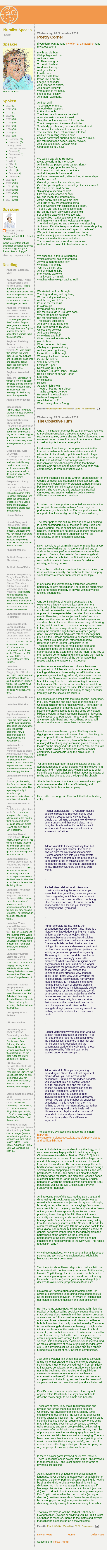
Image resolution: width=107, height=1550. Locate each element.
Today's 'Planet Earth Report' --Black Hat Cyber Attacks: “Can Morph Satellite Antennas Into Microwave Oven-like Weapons (19, 584)
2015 (9, 132)
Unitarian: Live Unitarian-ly (14, 746)
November (14, 142)
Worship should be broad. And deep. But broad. (19, 752)
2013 (9, 179)
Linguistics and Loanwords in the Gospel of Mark (19, 488)
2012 (9, 183)
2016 (9, 129)
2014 (9, 136)
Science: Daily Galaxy (18, 574)
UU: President (14, 1063)
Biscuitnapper (14, 407)
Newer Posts (44, 1534)
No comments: (89, 409)
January (13, 176)
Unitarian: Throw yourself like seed (16, 925)
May (11, 164)
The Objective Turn (54, 421)
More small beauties (16, 959)
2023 (9, 105)
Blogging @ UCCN (16, 672)
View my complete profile (16, 255)
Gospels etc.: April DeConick (16, 452)
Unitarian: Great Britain (19, 697)
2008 (9, 196)
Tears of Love (13, 837)
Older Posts (97, 1534)
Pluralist (7, 34)
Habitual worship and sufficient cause (16, 284)
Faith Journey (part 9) (17, 525)
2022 (9, 109)
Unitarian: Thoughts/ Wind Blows (18, 891)
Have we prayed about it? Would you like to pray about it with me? (19, 864)
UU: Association (15, 1022)
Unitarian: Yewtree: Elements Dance (17, 955)
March (12, 170)
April (11, 167)
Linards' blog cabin (17, 522)
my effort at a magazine (80, 43)
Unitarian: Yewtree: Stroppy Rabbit (17, 986)
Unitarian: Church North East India (16, 625)
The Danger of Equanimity (19, 426)
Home (71, 1534)
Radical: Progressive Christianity (18, 558)
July (11, 161)
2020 (9, 115)
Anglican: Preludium (18, 307)
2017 (9, 126)
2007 (9, 199)
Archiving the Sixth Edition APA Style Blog (19, 1129)
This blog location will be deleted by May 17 (18, 458)
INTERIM (11, 378)
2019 (9, 119)
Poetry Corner (50, 37)
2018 (9, 122)
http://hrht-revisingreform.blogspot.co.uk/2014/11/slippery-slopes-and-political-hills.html (69, 1137)
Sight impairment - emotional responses (17, 716)
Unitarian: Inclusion (17, 711)
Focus (9, 781)
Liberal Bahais (14, 515)
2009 (9, 193)
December (14, 139)
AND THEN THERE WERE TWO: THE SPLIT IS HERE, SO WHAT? (19, 313)
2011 (9, 186)
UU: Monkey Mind (16, 1029)
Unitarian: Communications (16, 668)
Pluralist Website (16, 550)
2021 (9, 112)
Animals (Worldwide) (18, 399)
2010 (9, 189)
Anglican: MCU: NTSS (18, 280)
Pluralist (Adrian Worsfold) (15, 232)
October (13, 151)
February (13, 173)
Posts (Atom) (61, 1541)
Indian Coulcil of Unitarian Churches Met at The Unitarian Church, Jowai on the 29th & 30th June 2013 (19, 636)
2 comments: (88, 1526)
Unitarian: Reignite (17, 859)
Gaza (9, 990)
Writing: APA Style (16, 1124)
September (14, 154)
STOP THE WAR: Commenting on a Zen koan (17, 1035)
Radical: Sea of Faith (18, 567)
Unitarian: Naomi (15, 834)
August (13, 157)
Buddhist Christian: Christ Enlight (17, 421)
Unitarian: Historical (17, 704)
